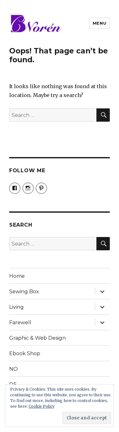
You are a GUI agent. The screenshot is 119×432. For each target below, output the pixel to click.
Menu (99, 23)
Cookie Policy (42, 406)
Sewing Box (24, 292)
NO (13, 369)
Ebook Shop (24, 353)
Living (16, 307)
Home (17, 276)
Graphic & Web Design (37, 338)
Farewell (20, 322)
